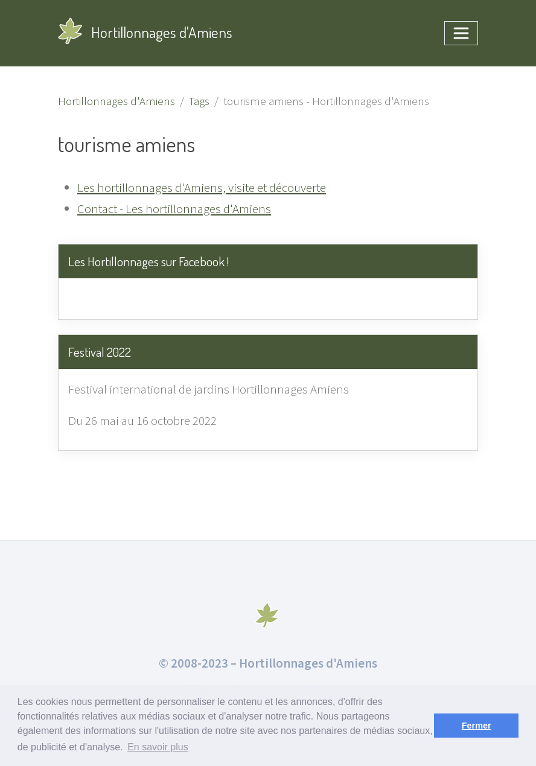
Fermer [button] (476, 725)
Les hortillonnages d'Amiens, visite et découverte (201, 187)
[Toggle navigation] (461, 33)
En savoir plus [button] (157, 747)
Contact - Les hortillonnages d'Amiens (174, 208)
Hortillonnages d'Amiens (145, 35)
